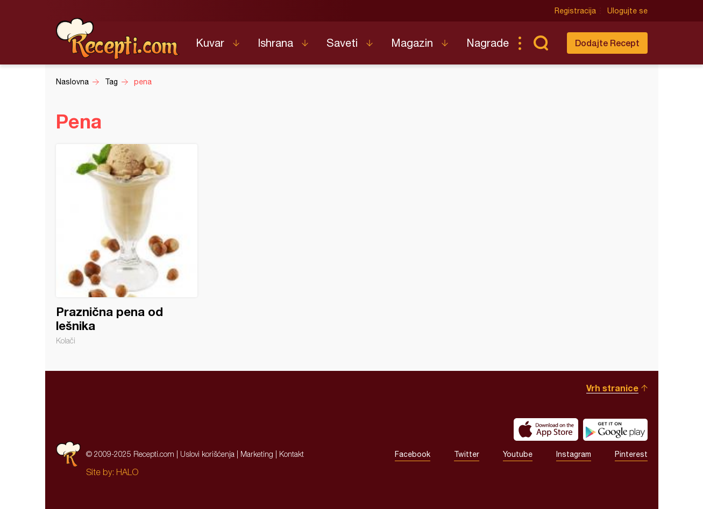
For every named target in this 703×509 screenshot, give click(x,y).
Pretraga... (541, 43)
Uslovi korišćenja (207, 453)
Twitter (466, 454)
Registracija (575, 10)
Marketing (256, 453)
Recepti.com (118, 39)
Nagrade (487, 43)
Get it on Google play (615, 429)
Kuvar (210, 43)
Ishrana (275, 43)
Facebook (412, 454)
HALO (127, 472)
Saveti (342, 43)
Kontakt (291, 453)
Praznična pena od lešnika (127, 244)
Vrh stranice (612, 388)
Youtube (517, 454)
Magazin (412, 43)
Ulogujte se (627, 10)
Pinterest (631, 454)
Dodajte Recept (607, 43)
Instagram (573, 454)
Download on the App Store (546, 429)
